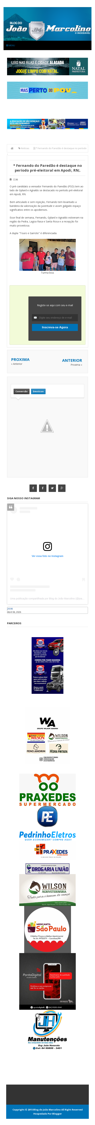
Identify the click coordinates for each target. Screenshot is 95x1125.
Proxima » (76, 364)
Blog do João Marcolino (47, 1109)
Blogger (57, 1113)
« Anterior (16, 363)
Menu (10, 45)
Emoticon (38, 391)
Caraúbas (12, 615)
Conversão (22, 391)
